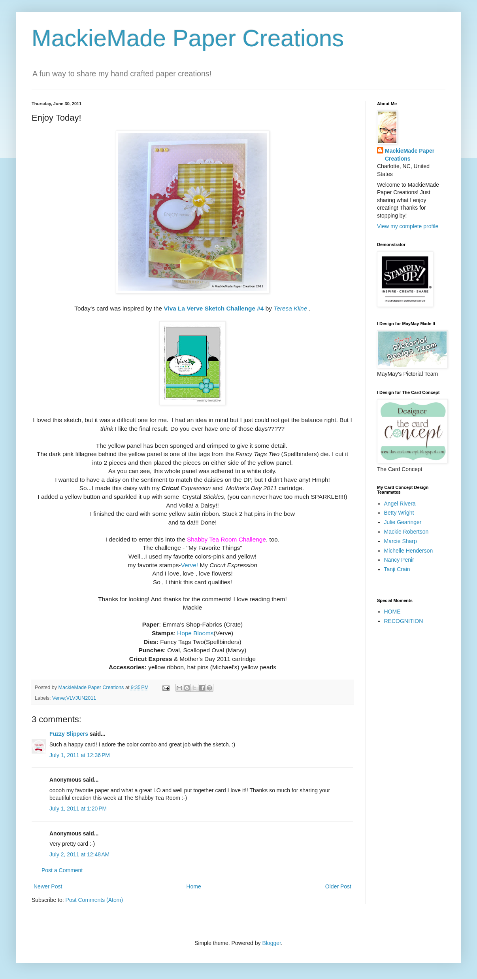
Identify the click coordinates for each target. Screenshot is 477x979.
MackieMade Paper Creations (188, 38)
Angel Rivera (400, 503)
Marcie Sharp (400, 541)
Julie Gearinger (403, 522)
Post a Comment (62, 870)
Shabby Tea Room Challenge (226, 539)
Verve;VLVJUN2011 (74, 698)
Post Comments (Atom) (94, 900)
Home (193, 886)
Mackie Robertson (406, 531)
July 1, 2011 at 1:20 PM (78, 808)
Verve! (189, 565)
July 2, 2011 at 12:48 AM (79, 854)
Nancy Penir (399, 560)
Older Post (338, 886)
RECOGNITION (403, 621)
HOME (392, 611)
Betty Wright (399, 512)
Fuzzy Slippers (68, 734)
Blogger (271, 943)
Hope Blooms (195, 633)
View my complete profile (407, 226)
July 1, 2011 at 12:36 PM (79, 755)
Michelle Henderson (408, 550)
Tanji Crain (397, 569)
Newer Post (48, 886)
